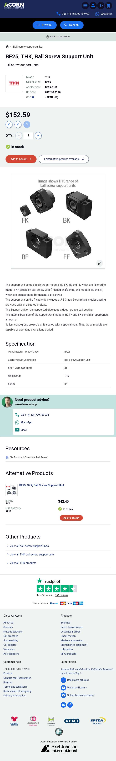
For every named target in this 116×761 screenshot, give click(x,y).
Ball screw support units (27, 46)
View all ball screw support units (29, 546)
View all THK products (23, 563)
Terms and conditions (15, 686)
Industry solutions (13, 631)
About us (8, 622)
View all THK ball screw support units (32, 554)
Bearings (65, 622)
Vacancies (9, 649)
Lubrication (67, 649)
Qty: (9, 135)
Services (8, 627)
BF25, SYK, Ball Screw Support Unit (41, 485)
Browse (47, 25)
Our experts (9, 644)
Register (8, 682)
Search (74, 25)
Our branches (10, 636)
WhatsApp (103, 14)
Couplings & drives (70, 631)
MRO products (68, 653)
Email (21, 430)
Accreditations (11, 653)
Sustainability (10, 640)
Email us (8, 673)
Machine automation (72, 640)
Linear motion (68, 636)
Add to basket (19, 159)
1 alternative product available (62, 159)
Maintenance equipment (74, 644)
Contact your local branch (17, 678)
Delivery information (14, 695)
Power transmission (71, 627)
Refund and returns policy (17, 691)
